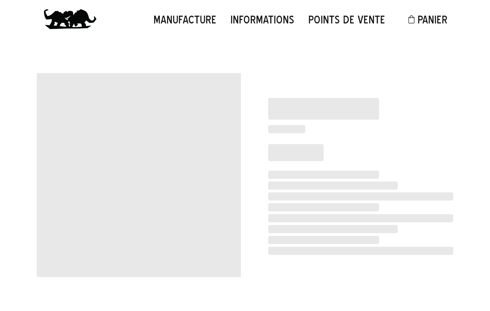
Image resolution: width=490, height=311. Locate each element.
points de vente (346, 19)
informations (262, 19)
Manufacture (184, 19)
